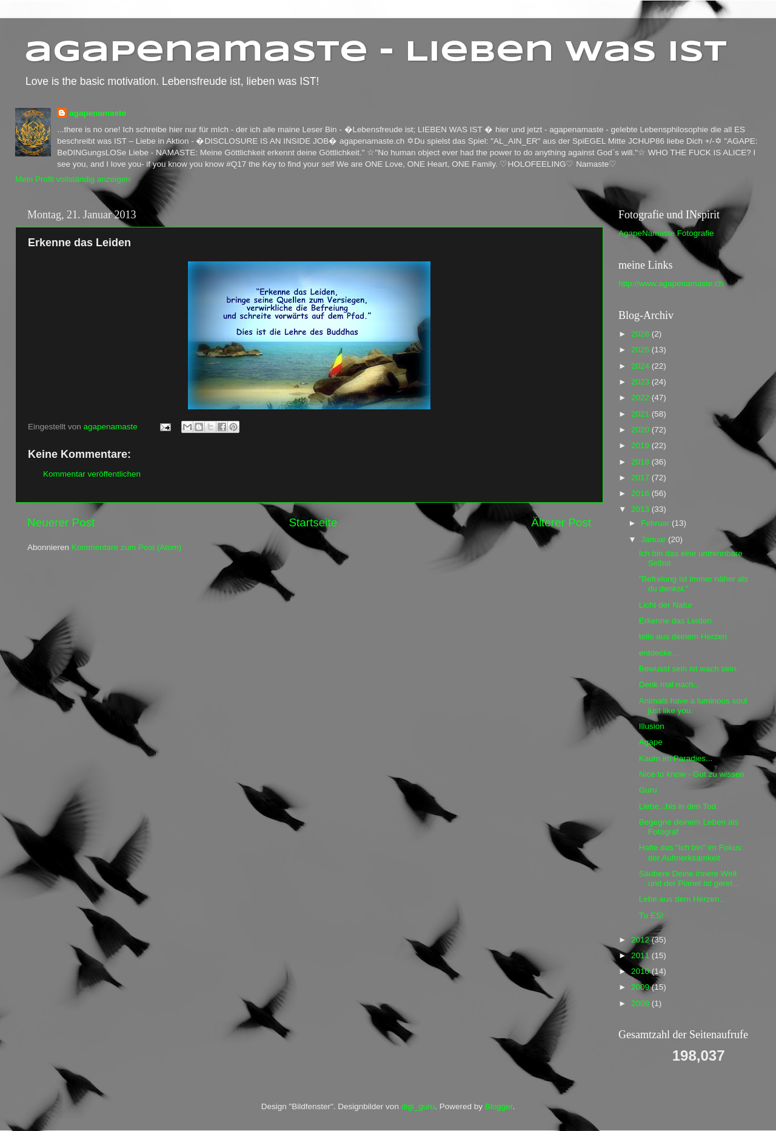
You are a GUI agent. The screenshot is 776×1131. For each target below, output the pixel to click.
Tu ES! (651, 915)
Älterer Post (561, 522)
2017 (641, 477)
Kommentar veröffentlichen (92, 473)
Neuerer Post (61, 522)
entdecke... (659, 652)
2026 (641, 333)
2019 (641, 445)
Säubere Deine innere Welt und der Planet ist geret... (689, 878)
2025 (641, 349)
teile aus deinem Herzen (683, 636)
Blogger (499, 1106)
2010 (641, 971)
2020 (641, 429)
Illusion (651, 726)
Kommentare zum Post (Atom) (127, 547)
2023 (641, 381)
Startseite (313, 522)
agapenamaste (97, 113)
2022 (641, 397)
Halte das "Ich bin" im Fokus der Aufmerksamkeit (690, 852)
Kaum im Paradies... (676, 758)
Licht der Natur (666, 604)
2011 (641, 955)
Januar (654, 539)
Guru (648, 789)
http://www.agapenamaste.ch (670, 283)
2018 (641, 461)
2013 (641, 509)
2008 (641, 1003)
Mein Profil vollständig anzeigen (72, 179)
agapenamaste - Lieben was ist (375, 53)
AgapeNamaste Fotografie (666, 233)
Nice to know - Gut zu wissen (691, 774)
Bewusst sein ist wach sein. (688, 668)
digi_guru (418, 1106)
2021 (641, 413)
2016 (641, 493)
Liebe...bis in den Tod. (678, 806)
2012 (641, 939)
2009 (641, 987)
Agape (651, 742)
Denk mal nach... (669, 684)
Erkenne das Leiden (675, 620)
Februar (656, 523)
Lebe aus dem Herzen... (682, 899)
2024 (641, 366)
